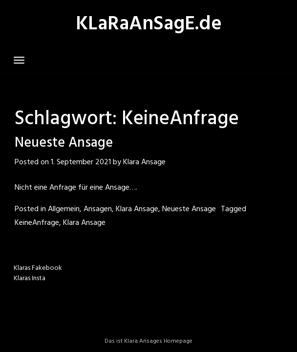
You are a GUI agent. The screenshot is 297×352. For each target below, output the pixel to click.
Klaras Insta (29, 278)
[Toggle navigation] (19, 60)
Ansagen (98, 209)
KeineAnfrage (37, 223)
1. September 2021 (81, 162)
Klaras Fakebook (38, 268)
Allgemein (64, 209)
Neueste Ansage (64, 143)
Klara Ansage (144, 162)
